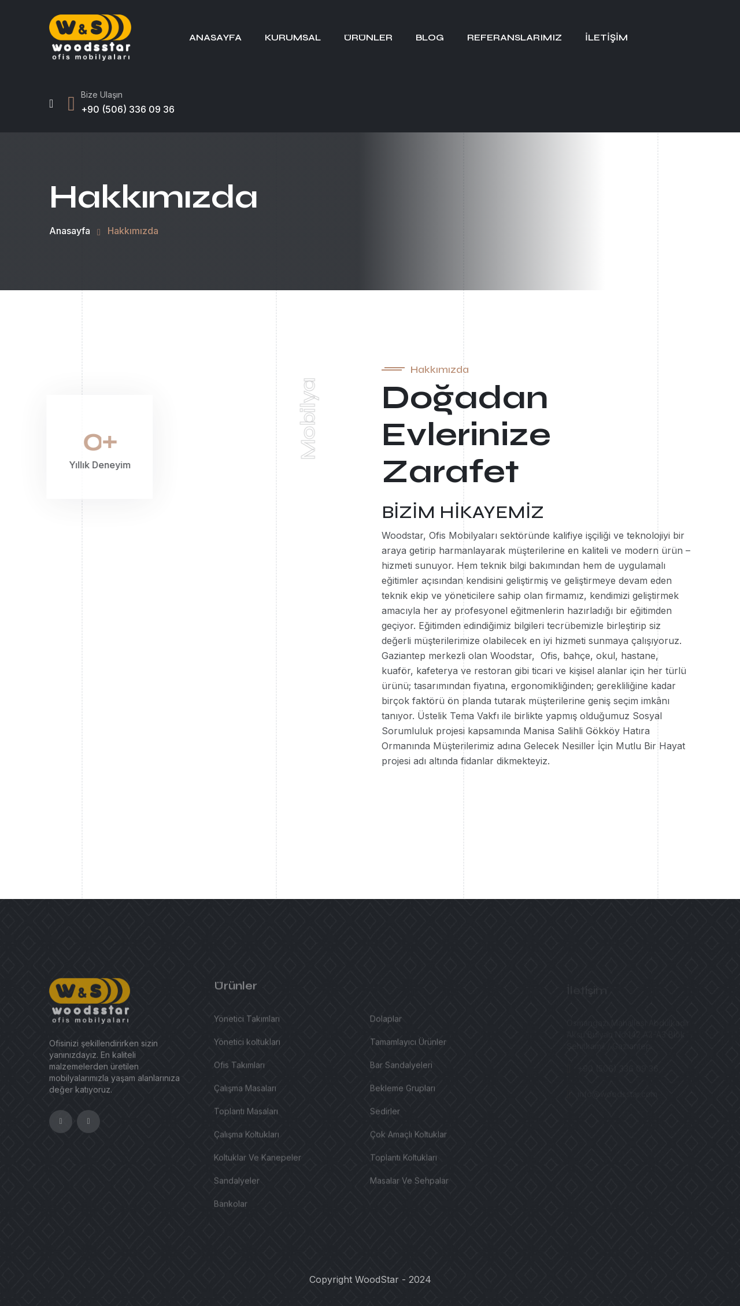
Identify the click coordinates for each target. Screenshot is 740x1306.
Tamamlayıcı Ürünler (408, 1047)
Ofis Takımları (239, 1070)
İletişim (606, 37)
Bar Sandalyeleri (401, 1070)
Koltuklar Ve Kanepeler (257, 1162)
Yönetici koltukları (247, 1047)
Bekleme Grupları (402, 1093)
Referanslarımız (514, 37)
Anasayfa (215, 37)
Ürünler (368, 37)
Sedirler (385, 1116)
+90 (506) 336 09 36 (128, 109)
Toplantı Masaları (246, 1116)
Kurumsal (293, 37)
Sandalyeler (237, 1185)
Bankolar (230, 1208)
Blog (430, 37)
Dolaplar (386, 1023)
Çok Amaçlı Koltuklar (408, 1139)
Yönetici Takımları (247, 1023)
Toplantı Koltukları (403, 1162)
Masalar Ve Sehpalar (409, 1185)
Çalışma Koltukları (246, 1139)
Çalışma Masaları (245, 1093)
